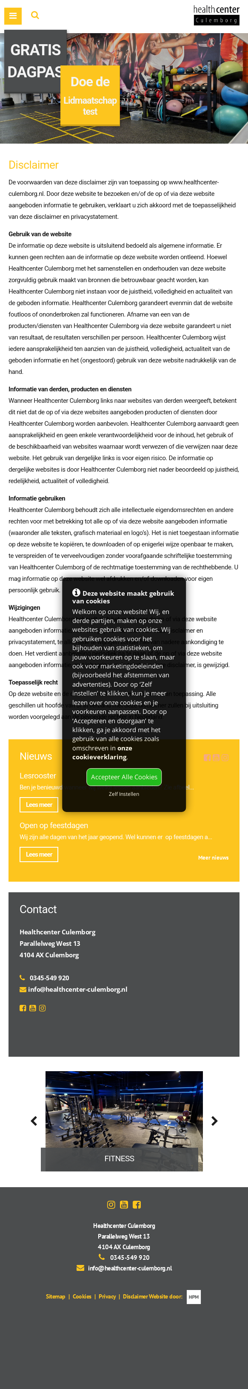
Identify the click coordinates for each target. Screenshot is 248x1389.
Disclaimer (135, 1296)
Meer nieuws (213, 857)
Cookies (82, 1296)
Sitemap (56, 1296)
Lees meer (39, 805)
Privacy (107, 1296)
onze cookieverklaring (102, 752)
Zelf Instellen (124, 794)
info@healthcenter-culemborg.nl (77, 989)
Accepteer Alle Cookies (124, 776)
